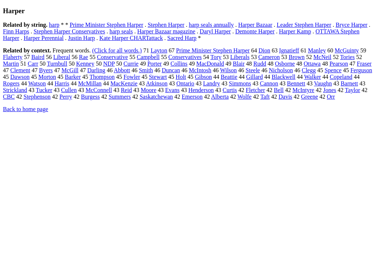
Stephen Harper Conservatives (69, 31)
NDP (109, 63)
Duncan (171, 70)
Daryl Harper (215, 31)
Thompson (102, 77)
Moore (148, 90)
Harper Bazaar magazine (166, 31)
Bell (279, 90)
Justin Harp (81, 38)
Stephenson (37, 97)
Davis (285, 97)
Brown (297, 57)
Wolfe (245, 97)
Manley (317, 50)
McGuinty (347, 50)
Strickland (15, 90)
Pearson (338, 63)
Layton (159, 50)
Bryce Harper (352, 25)
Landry (211, 83)
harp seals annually (211, 25)
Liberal (61, 57)
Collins (178, 63)
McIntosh (200, 70)
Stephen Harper (166, 25)
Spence (333, 70)
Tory (215, 57)
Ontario (185, 83)
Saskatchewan (156, 97)
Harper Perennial (44, 38)
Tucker (44, 90)
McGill (70, 70)
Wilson (228, 70)
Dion (264, 50)
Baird (37, 57)
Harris (62, 83)
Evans (172, 90)
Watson (37, 83)
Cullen (69, 90)
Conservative (112, 57)
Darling (96, 70)
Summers (120, 97)
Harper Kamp (295, 31)
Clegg (309, 70)
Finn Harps (16, 31)
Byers (46, 70)
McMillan (90, 83)
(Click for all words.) (117, 50)
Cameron (269, 57)
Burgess (90, 97)
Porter (154, 63)
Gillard (254, 77)
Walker (312, 77)
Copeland (341, 77)
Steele (253, 70)
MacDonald (210, 63)
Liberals (239, 57)
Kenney (85, 63)
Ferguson (361, 70)
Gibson (203, 77)
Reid (126, 90)
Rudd (259, 63)
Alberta (220, 97)
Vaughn (323, 83)
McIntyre (303, 90)
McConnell (99, 90)
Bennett (296, 83)
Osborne (285, 63)
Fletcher (255, 90)
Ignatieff (289, 50)
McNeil (323, 57)
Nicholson (281, 70)
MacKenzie (124, 83)
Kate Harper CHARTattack (131, 38)
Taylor (352, 90)
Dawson (19, 77)
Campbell (148, 57)
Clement (20, 70)
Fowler (131, 77)
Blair (239, 63)
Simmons (240, 83)
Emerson (192, 97)
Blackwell (284, 77)
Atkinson (156, 83)
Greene (309, 97)
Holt (181, 77)
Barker (73, 77)
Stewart (158, 77)
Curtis (230, 90)
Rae (83, 57)
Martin (11, 63)
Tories (347, 57)
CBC (9, 97)
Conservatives (185, 57)
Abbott (122, 70)
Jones (329, 90)
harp (54, 25)
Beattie (229, 77)
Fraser (364, 63)
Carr (33, 63)
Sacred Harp (182, 38)
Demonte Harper (255, 31)
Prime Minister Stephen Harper (106, 25)
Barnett (349, 83)
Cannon (269, 83)
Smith (146, 70)
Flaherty (12, 57)
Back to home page (25, 109)
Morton (47, 77)
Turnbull (57, 63)
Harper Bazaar (255, 25)
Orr (331, 97)
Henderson (201, 90)
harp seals (121, 31)
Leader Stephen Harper (304, 25)
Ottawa (312, 63)
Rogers (11, 83)
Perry (65, 97)
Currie (130, 63)
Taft (265, 97)
